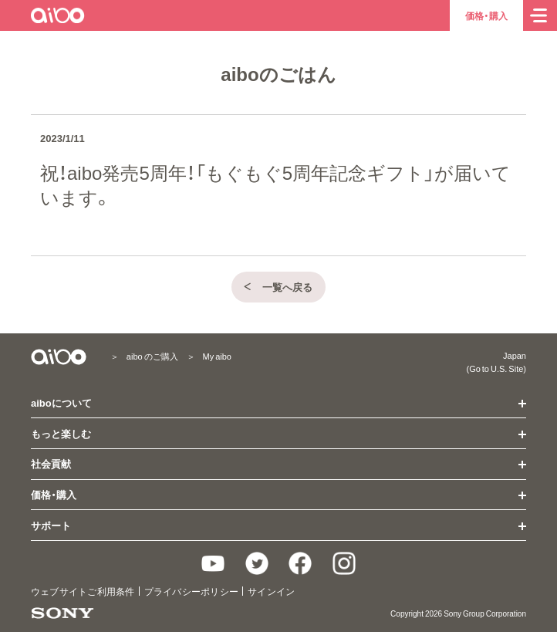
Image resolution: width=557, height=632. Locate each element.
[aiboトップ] (58, 15)
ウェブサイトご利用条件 (83, 591)
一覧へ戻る (277, 286)
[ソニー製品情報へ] (62, 613)
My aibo (217, 356)
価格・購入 (486, 15)
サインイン (271, 591)
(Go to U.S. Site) (496, 368)
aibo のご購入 (152, 356)
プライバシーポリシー (191, 591)
